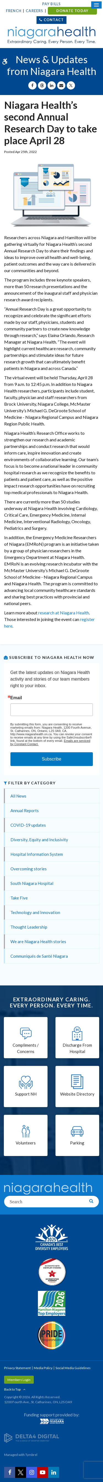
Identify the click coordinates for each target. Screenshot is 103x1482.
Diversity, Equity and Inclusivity (39, 839)
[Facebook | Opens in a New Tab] (9, 1472)
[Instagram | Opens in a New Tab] (31, 1472)
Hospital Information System (36, 854)
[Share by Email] (61, 85)
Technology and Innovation (35, 912)
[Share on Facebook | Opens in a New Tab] (32, 85)
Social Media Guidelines (73, 1368)
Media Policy (43, 1368)
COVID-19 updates (28, 825)
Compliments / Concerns (26, 1048)
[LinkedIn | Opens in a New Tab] (53, 1472)
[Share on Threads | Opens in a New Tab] (42, 85)
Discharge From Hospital (77, 1048)
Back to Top (12, 1389)
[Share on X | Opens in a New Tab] (71, 85)
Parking (77, 1142)
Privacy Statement (17, 1368)
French (13, 11)
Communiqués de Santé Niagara (39, 956)
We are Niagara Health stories (38, 941)
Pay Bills (51, 4)
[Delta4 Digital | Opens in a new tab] (31, 1438)
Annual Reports (24, 810)
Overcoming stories (28, 868)
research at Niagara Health (63, 612)
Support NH (26, 1093)
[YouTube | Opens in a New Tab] (42, 1472)
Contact (54, 20)
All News (18, 795)
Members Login (18, 1380)
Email (16, 698)
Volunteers (26, 1142)
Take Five (19, 897)
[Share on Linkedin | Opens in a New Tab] (52, 85)
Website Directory (77, 1093)
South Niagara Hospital (31, 883)
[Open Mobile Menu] (96, 5)
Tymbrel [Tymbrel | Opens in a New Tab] (31, 1455)
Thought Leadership (28, 926)
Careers (34, 11)
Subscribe (51, 759)
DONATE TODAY (72, 11)
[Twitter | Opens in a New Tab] (20, 1472)
